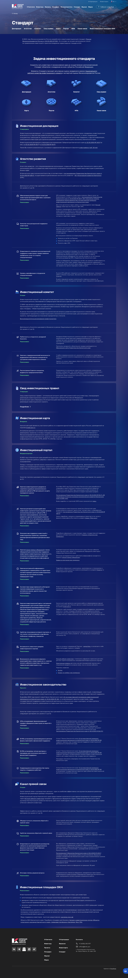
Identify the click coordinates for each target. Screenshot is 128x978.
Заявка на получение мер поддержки (68, 560)
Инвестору (39, 7)
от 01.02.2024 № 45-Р (31, 144)
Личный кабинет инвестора (65, 658)
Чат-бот (60, 670)
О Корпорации (92, 1)
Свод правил (48, 29)
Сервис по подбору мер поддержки (69, 672)
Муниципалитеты (66, 7)
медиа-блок (87, 646)
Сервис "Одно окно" (91, 518)
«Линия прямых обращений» (71, 557)
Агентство (28, 29)
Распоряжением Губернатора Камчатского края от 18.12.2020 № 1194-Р (78, 853)
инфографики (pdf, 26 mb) (88, 147)
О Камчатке (31, 7)
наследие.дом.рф (67, 917)
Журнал (84, 7)
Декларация (16, 29)
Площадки (55, 7)
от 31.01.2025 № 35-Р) (48, 144)
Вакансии (62, 943)
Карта (58, 29)
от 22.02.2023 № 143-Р (93, 142)
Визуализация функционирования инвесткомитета (38, 319)
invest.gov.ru (30, 427)
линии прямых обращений (35, 550)
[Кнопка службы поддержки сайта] (125, 971)
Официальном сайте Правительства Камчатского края (73, 348)
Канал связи (82, 29)
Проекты (48, 7)
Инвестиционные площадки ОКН (102, 29)
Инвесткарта (104, 1)
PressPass (113, 968)
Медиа (90, 7)
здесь (94, 501)
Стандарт (77, 7)
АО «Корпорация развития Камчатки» (88, 175)
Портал (66, 29)
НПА (73, 29)
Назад (15, 14)
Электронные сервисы (63, 663)
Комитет (37, 29)
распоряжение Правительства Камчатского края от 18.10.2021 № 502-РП (80, 731)
